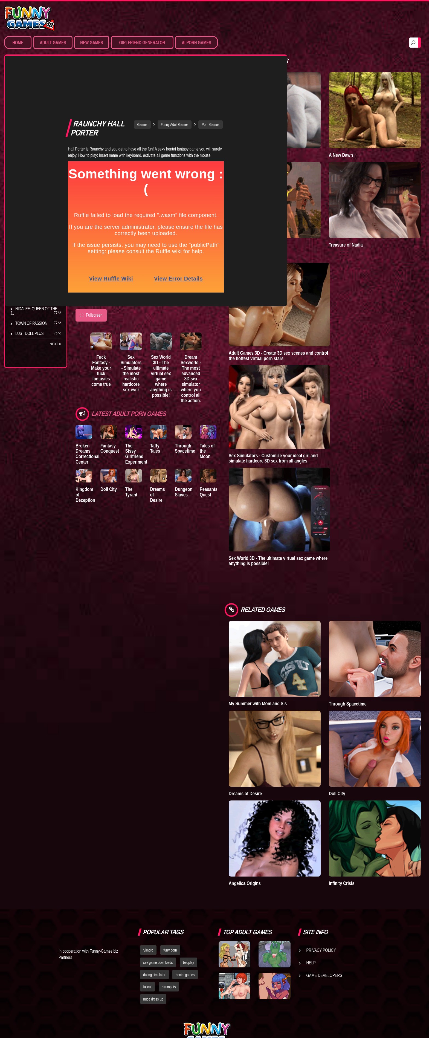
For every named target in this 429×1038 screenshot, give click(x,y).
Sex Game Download (34, 148)
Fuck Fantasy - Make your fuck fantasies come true (106, 314)
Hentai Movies (28, 158)
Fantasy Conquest (114, 396)
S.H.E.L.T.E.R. (26, 278)
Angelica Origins (275, 822)
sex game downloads (158, 901)
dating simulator (154, 913)
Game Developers (324, 913)
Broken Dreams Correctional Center (87, 402)
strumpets (169, 925)
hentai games (185, 913)
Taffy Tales (175, 394)
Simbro (148, 888)
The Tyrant (26, 258)
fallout (147, 925)
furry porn (170, 888)
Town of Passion (31, 323)
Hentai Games (28, 117)
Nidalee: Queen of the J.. (33, 311)
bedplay (188, 901)
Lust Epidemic (272, 143)
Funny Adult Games (189, 68)
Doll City (113, 441)
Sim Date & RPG (29, 97)
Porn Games (27, 87)
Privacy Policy (321, 888)
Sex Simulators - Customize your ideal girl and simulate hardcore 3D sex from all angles (303, 433)
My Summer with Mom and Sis (288, 666)
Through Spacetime (205, 396)
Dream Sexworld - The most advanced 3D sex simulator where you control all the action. (215, 325)
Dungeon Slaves (203, 444)
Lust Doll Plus (29, 333)
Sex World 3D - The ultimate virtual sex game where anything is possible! (179, 319)
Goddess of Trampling (280, 220)
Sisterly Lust (28, 288)
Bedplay (23, 268)
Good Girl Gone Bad (34, 247)
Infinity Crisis (356, 822)
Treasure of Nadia (361, 220)
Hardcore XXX (29, 128)
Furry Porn (26, 138)
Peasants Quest (233, 444)
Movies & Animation (33, 107)
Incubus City (27, 237)
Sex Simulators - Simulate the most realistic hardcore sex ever (143, 319)
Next (55, 344)
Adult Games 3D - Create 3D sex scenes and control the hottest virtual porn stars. (308, 331)
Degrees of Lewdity (34, 217)
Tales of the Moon (234, 396)
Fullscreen (91, 259)
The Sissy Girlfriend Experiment (146, 399)
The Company (27, 227)
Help (311, 901)
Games (157, 68)
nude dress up (153, 937)
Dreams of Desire (32, 298)
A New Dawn (356, 143)
